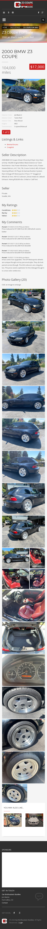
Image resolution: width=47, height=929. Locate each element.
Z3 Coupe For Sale (30, 27)
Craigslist (10, 147)
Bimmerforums (12, 144)
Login (21, 922)
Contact (5, 903)
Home (5, 27)
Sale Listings (15, 27)
